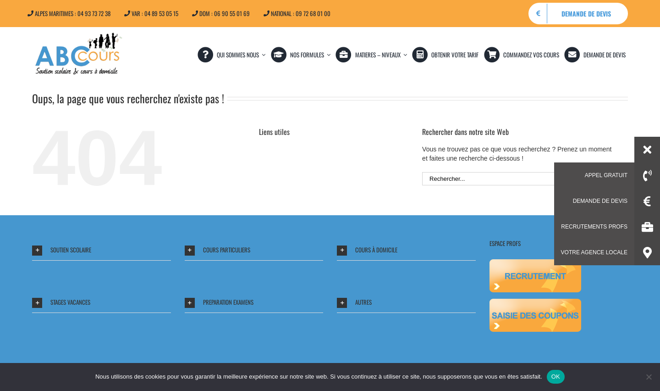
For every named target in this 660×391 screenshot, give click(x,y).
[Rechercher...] (510, 178)
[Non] (648, 376)
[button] (101, 250)
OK (555, 376)
